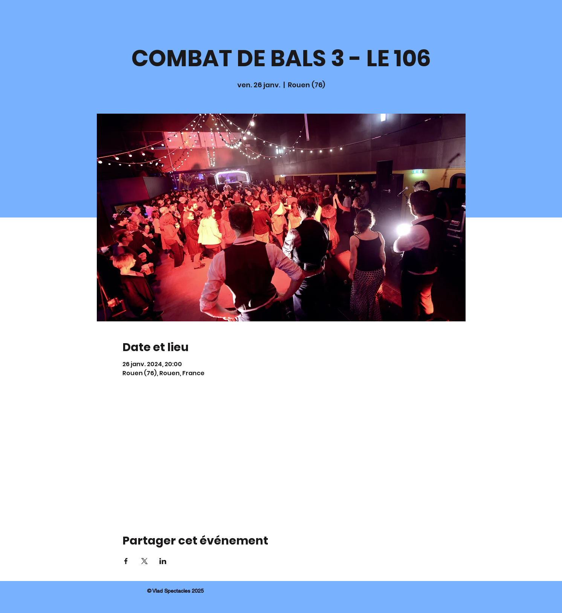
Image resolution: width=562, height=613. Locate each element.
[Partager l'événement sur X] (144, 561)
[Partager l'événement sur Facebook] (126, 561)
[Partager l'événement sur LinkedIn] (162, 561)
